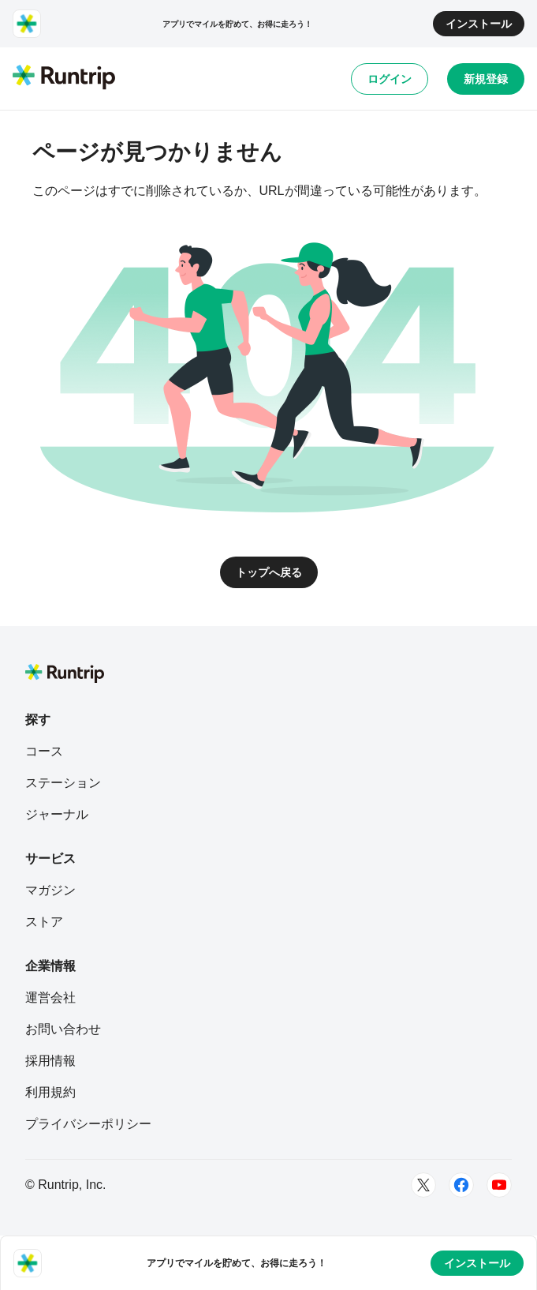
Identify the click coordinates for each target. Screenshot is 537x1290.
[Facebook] (461, 1185)
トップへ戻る (269, 572)
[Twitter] (423, 1185)
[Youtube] (499, 1185)
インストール (479, 23)
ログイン (389, 79)
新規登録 (486, 79)
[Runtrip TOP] (64, 78)
